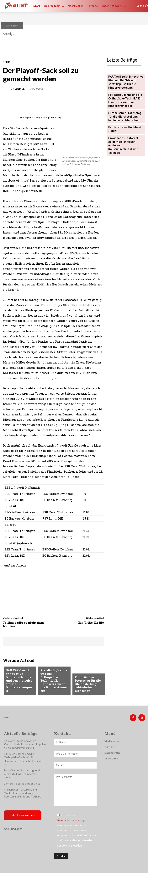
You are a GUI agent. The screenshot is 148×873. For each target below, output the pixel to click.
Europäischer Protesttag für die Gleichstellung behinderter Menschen (86, 685)
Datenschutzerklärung (71, 819)
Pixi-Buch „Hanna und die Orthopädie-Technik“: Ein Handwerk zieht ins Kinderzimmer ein (53, 685)
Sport (15, 25)
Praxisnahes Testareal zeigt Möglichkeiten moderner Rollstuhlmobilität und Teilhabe (125, 137)
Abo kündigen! (13, 828)
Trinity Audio (41, 117)
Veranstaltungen (18, 669)
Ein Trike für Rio (91, 622)
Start (8, 25)
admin (20, 88)
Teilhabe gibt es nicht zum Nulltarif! (23, 624)
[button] (142, 6)
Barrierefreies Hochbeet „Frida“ (22, 782)
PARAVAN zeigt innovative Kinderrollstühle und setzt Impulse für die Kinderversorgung (18, 683)
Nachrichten (83, 673)
